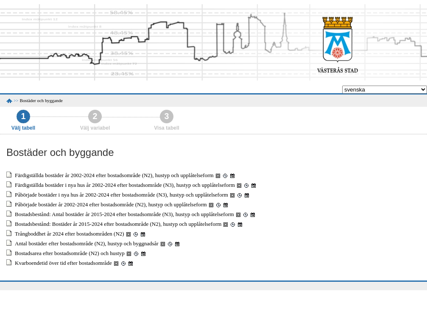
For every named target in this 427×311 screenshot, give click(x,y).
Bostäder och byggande (41, 100)
